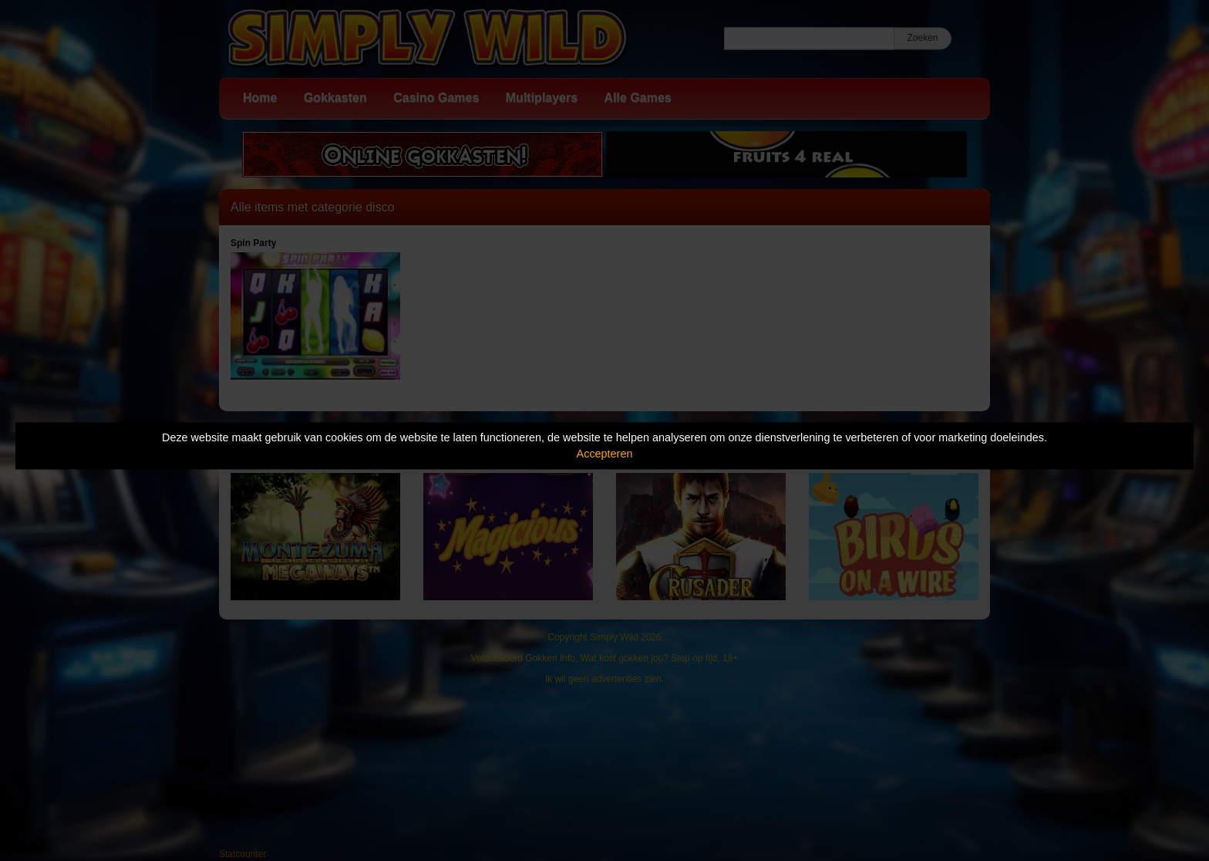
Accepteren (605, 453)
